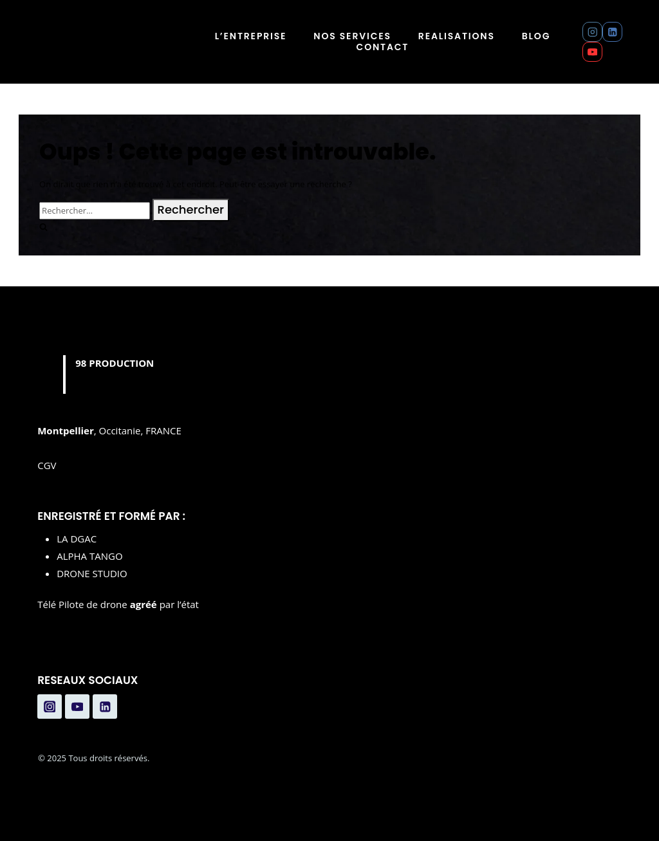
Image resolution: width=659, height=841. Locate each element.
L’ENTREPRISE (251, 36)
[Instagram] (592, 32)
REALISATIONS (456, 36)
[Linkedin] (612, 32)
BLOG (536, 36)
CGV (46, 465)
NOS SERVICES (352, 36)
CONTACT (383, 47)
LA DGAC (77, 538)
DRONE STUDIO (92, 573)
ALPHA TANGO (89, 556)
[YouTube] (592, 52)
